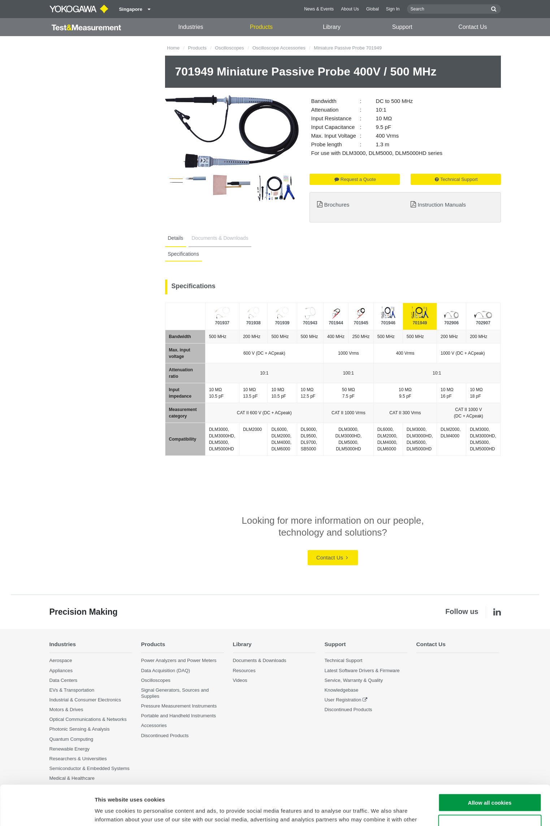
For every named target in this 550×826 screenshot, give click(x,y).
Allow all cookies (490, 763)
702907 (483, 322)
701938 (253, 322)
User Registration (343, 699)
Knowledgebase (342, 690)
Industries (190, 27)
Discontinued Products (165, 735)
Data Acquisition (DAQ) (165, 670)
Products (261, 27)
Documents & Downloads (219, 238)
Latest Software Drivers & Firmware (362, 670)
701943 (310, 322)
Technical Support (456, 179)
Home (173, 48)
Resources (244, 670)
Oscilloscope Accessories (279, 48)
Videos (240, 680)
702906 (451, 322)
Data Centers (63, 680)
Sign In (393, 9)
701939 (282, 322)
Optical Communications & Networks (88, 719)
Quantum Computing (71, 739)
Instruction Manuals (441, 205)
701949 (419, 322)
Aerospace (60, 660)
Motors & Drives (66, 709)
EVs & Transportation (72, 690)
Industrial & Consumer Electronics (85, 699)
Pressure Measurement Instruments (179, 706)
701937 (222, 322)
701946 (388, 322)
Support (402, 27)
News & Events (319, 9)
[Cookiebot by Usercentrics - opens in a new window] (46, 811)
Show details (379, 812)
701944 (336, 322)
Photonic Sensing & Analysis (79, 729)
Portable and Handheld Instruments (178, 715)
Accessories (154, 725)
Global (372, 9)
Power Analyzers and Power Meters (179, 660)
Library (332, 27)
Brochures (336, 205)
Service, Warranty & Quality (354, 680)
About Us (350, 9)
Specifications (183, 254)
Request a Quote (355, 179)
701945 (361, 322)
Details (175, 238)
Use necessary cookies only (490, 784)
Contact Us (472, 27)
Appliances (61, 670)
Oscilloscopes (229, 48)
